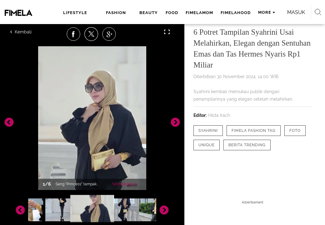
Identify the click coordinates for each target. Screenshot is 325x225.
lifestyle (75, 12)
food (172, 12)
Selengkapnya (124, 184)
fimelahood (236, 12)
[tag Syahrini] (208, 131)
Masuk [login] (296, 12)
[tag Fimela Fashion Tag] (253, 131)
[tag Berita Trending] (247, 145)
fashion (116, 12)
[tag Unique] (206, 145)
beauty (148, 12)
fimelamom (199, 12)
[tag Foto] (295, 131)
